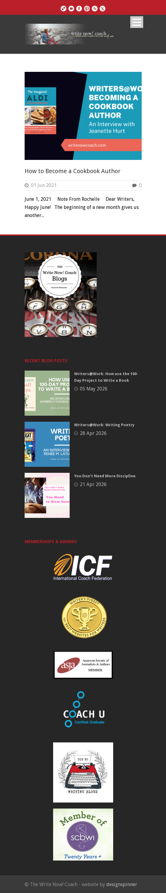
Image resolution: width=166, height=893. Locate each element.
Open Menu (136, 22)
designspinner (121, 884)
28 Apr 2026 (93, 433)
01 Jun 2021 (44, 185)
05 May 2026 (93, 389)
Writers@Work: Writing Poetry (104, 425)
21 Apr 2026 (93, 484)
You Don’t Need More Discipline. (105, 476)
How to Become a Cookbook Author (72, 171)
